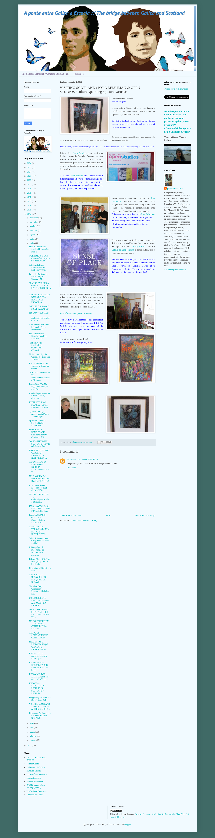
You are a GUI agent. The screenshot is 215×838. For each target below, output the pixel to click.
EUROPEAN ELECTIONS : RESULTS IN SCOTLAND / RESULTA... (36, 688)
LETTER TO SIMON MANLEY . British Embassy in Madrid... (39, 405)
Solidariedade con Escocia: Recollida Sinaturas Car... (38, 336)
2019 (29, 193)
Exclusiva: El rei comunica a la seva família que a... (38, 656)
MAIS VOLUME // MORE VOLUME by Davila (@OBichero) (39, 478)
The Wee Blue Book (35, 795)
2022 (29, 180)
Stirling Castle (139, 246)
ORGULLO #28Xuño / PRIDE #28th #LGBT (39, 307)
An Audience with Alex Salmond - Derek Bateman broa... (39, 327)
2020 (29, 189)
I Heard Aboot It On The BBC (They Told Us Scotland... (39, 561)
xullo (32, 239)
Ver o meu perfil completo (175, 270)
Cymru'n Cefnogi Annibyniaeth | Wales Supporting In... (39, 414)
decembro (34, 218)
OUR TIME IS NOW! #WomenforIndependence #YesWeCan (39, 258)
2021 (29, 184)
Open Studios (79, 153)
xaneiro (33, 740)
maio (32, 723)
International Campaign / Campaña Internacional (45, 73)
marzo (32, 732)
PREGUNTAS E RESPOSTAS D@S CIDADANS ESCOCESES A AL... (39, 645)
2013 (29, 745)
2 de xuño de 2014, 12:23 (87, 459)
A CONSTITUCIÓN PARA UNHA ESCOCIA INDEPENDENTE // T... (39, 467)
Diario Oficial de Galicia (37, 774)
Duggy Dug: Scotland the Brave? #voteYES (39, 698)
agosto (33, 235)
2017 (29, 201)
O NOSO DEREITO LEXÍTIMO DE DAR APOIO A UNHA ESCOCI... (39, 602)
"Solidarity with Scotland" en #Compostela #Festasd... (35, 346)
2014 (29, 214)
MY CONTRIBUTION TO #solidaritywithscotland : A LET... (39, 317)
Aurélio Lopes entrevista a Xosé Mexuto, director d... (39, 396)
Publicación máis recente (70, 515)
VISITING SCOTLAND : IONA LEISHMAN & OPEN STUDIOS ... (39, 706)
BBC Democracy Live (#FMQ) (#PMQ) (36, 786)
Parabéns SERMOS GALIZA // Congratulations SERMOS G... (37, 519)
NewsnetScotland (34, 778)
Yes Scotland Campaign (37, 791)
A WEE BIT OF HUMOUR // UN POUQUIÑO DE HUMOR (37, 578)
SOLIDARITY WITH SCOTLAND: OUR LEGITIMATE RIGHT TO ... (40, 613)
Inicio (108, 515)
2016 (29, 205)
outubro (33, 226)
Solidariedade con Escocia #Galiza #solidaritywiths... (37, 267)
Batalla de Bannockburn (123, 249)
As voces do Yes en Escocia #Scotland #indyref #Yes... (38, 487)
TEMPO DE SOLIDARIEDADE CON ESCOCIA (38, 635)
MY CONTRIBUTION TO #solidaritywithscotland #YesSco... (39, 498)
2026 (29, 163)
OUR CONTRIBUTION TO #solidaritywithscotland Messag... (39, 376)
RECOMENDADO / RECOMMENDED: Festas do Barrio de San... (38, 666)
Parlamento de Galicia (36, 767)
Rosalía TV (79, 73)
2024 (29, 172)
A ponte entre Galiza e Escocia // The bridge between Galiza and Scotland (104, 12)
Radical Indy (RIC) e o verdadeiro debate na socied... (39, 366)
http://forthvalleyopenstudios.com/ (76, 313)
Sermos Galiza (33, 764)
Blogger (127, 824)
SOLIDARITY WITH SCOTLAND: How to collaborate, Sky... (39, 444)
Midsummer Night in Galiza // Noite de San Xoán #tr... (39, 357)
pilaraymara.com (175, 188)
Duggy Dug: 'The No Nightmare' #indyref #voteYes (38, 386)
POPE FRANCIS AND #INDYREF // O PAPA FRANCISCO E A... (40, 508)
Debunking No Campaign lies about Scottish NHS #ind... (40, 715)
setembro (34, 230)
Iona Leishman (148, 214)
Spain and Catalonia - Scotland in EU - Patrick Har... (38, 423)
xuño (32, 243)
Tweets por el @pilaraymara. (176, 89)
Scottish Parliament (35, 781)
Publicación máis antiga (145, 515)
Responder (71, 468)
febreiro (33, 736)
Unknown (71, 459)
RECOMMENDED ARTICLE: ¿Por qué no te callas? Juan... (39, 676)
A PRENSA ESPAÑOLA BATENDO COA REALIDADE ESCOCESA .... (39, 298)
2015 (29, 210)
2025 (29, 167)
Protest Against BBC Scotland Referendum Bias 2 (39, 249)
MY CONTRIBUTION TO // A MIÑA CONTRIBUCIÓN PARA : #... (39, 625)
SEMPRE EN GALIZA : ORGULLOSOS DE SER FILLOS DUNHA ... (40, 287)
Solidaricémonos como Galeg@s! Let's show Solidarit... (39, 541)
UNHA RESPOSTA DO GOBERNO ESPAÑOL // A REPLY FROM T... (39, 454)
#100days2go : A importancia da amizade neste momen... (36, 551)
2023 (29, 176)
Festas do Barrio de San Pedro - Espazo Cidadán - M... (39, 276)
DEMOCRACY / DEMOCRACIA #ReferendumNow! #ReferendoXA (38, 433)
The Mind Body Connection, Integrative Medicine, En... (39, 590)
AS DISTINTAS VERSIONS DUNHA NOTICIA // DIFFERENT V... (39, 530)
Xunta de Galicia (34, 771)
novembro (34, 222)
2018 (29, 197)
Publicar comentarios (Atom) (85, 520)
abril (32, 727)
